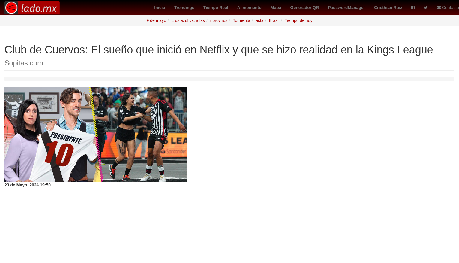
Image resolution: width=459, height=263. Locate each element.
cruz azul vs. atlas (188, 20)
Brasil (274, 20)
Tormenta (241, 20)
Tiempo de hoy (298, 20)
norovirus (219, 20)
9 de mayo (156, 20)
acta (259, 20)
